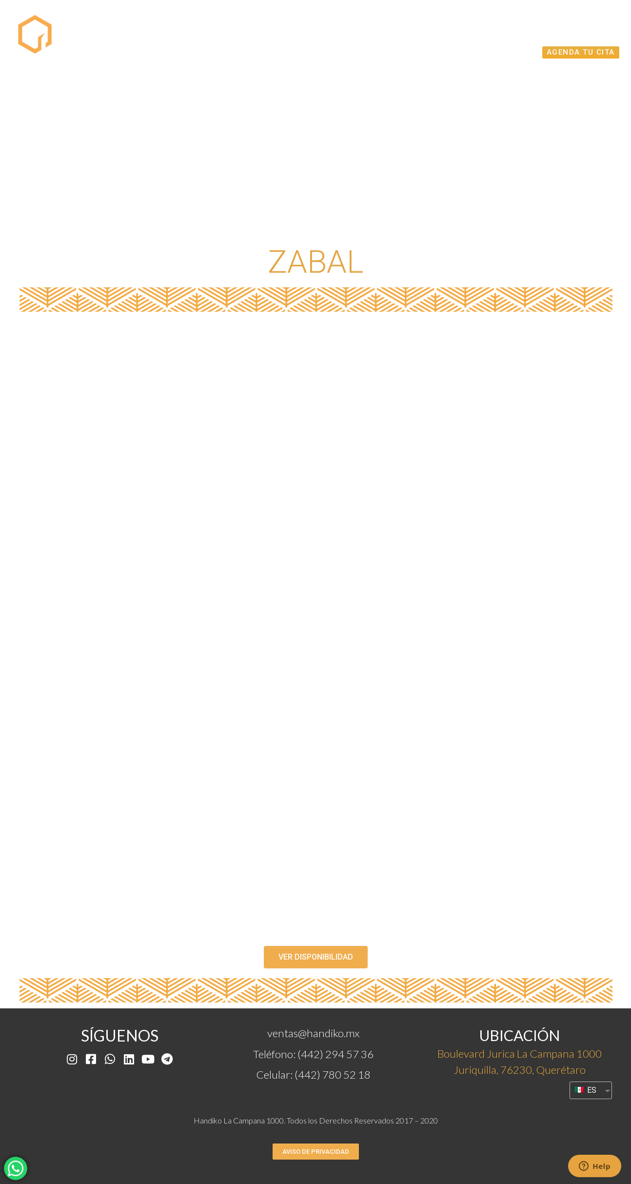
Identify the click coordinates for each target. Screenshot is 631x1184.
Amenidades (577, 30)
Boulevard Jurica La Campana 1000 (519, 1053)
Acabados (504, 52)
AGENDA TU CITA (581, 52)
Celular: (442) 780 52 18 (313, 1074)
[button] (316, 957)
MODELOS (262, 30)
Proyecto (193, 30)
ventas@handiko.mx (313, 1033)
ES (585, 1090)
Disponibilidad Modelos (363, 30)
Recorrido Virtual (485, 30)
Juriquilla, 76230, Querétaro (520, 1069)
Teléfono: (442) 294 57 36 (313, 1054)
